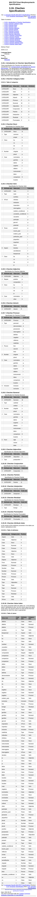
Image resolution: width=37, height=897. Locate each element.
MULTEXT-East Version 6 (11, 889)
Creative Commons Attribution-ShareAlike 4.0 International (15, 894)
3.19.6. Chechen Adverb (11, 29)
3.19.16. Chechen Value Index (12, 44)
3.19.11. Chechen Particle (11, 37)
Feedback (21, 890)
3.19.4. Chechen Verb (10, 26)
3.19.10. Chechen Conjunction (13, 35)
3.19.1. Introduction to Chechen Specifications (17, 22)
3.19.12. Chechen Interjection (12, 38)
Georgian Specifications (31, 17)
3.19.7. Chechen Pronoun (11, 31)
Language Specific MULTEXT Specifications (17, 15)
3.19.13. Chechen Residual (12, 40)
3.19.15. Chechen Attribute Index (13, 42)
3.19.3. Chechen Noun (10, 25)
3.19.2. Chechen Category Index (13, 23)
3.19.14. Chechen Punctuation (13, 41)
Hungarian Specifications (15, 16)
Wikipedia (7, 59)
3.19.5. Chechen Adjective (11, 28)
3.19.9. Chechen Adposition (12, 34)
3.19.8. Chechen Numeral (11, 32)
